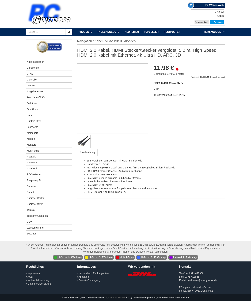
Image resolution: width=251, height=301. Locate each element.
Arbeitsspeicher (35, 61)
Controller (32, 79)
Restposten (172, 31)
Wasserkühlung (35, 227)
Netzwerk (32, 162)
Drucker (31, 85)
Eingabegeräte (35, 91)
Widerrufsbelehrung (37, 280)
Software (31, 186)
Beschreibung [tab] (87, 152)
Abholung (83, 276)
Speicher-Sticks (35, 198)
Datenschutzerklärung (38, 283)
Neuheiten (132, 31)
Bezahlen (217, 22)
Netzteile (31, 156)
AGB (29, 276)
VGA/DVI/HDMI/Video (120, 41)
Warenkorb (202, 22)
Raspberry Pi (34, 180)
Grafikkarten (33, 109)
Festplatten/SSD (36, 97)
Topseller (151, 31)
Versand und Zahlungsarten (93, 273)
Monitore (31, 144)
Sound (30, 192)
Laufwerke (32, 127)
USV (29, 221)
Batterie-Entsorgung (88, 280)
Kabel (30, 115)
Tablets (31, 210)
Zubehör (31, 233)
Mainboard (32, 133)
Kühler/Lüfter (34, 121)
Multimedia (33, 150)
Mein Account (214, 31)
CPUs (30, 73)
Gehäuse (32, 103)
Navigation (84, 41)
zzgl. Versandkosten (115, 297)
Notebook (32, 168)
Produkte (85, 31)
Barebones (33, 67)
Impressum (33, 273)
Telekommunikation (37, 215)
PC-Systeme (34, 174)
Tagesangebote (108, 31)
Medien (31, 138)
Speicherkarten (35, 204)
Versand (221, 77)
